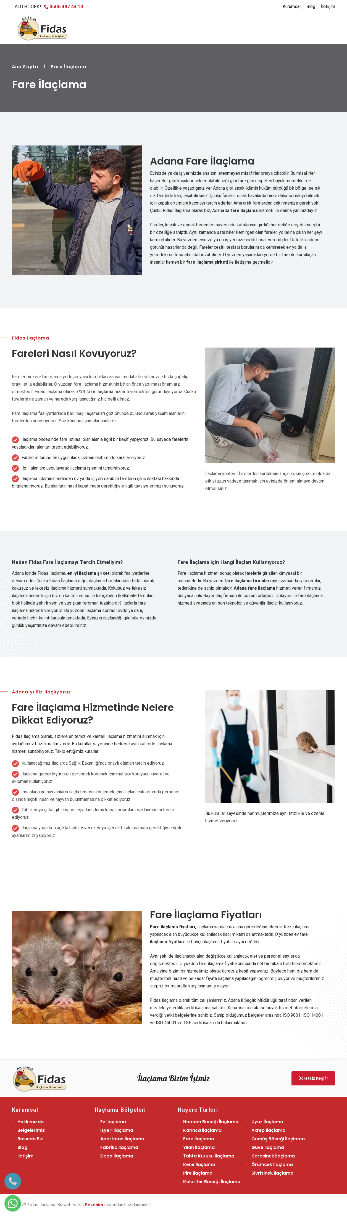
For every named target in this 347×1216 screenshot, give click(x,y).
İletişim (328, 6)
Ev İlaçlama (113, 1122)
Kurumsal (292, 6)
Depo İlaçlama (116, 1156)
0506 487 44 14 (63, 6)
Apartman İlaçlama (122, 1139)
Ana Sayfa (25, 66)
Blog (310, 6)
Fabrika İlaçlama (119, 1147)
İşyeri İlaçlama (116, 1130)
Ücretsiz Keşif (313, 1078)
